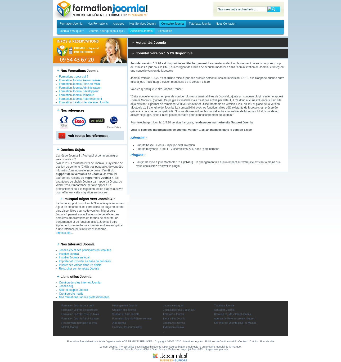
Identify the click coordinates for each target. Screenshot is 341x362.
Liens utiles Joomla (174, 318)
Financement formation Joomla (79, 322)
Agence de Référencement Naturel (234, 318)
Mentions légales (193, 341)
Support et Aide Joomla (125, 314)
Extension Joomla (173, 327)
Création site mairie (71, 293)
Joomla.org (66, 286)
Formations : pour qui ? (73, 76)
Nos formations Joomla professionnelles (84, 297)
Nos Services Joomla (142, 23)
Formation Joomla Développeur (79, 91)
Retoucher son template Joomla (79, 268)
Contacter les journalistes (127, 327)
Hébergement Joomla (124, 305)
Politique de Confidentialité (220, 341)
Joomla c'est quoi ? (72, 31)
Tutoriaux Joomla (200, 23)
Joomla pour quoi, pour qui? (179, 309)
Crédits (254, 341)
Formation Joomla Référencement (80, 98)
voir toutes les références (88, 136)
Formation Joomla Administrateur (80, 87)
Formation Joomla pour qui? (77, 305)
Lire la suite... (64, 233)
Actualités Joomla (141, 31)
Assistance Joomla (174, 322)
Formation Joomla (71, 23)
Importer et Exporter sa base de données (85, 261)
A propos (118, 23)
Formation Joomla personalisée (79, 309)
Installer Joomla (69, 254)
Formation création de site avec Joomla (83, 102)
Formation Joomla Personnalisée (79, 80)
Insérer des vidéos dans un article (80, 265)
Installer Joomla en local (74, 257)
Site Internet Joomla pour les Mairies (235, 322)
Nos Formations (98, 23)
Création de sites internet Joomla (79, 282)
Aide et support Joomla (73, 290)
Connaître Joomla (172, 23)
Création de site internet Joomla (232, 314)
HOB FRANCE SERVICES (137, 341)
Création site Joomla (124, 309)
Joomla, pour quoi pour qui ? (107, 31)
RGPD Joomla (69, 327)
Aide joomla (119, 322)
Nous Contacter (225, 23)
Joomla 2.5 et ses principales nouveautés (85, 250)
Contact (242, 341)
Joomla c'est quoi (173, 305)
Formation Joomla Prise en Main (79, 84)
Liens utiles (165, 31)
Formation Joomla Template (76, 95)
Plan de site (267, 341)
